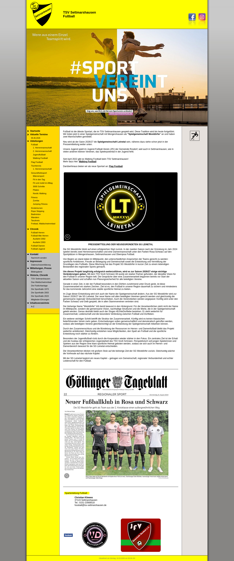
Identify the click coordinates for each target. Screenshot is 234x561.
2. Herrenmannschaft (42, 151)
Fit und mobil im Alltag (43, 183)
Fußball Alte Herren (39, 236)
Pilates (36, 190)
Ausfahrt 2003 (39, 242)
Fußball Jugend (38, 249)
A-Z (32, 306)
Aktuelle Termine (39, 134)
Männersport (38, 176)
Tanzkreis (35, 220)
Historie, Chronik (39, 275)
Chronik (34, 229)
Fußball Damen (38, 246)
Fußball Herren (37, 232)
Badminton (36, 214)
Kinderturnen (37, 208)
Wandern (35, 217)
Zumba (36, 200)
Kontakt (34, 254)
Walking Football (40, 158)
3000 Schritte (39, 186)
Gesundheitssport (39, 173)
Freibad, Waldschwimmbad (43, 223)
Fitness (34, 197)
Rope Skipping (37, 211)
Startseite (35, 131)
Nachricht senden (39, 258)
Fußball (34, 144)
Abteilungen (36, 141)
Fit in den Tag (39, 179)
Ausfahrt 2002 (39, 239)
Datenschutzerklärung (41, 265)
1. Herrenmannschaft (42, 148)
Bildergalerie (36, 272)
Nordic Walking (39, 193)
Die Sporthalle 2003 (40, 292)
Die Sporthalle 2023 (40, 296)
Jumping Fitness (40, 204)
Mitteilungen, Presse (41, 268)
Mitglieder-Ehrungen (40, 299)
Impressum (36, 261)
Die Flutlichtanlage (39, 286)
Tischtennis (36, 166)
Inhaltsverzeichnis (39, 303)
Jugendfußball (39, 155)
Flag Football (37, 162)
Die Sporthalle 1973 (40, 289)
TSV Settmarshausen (40, 279)
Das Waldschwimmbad (41, 282)
